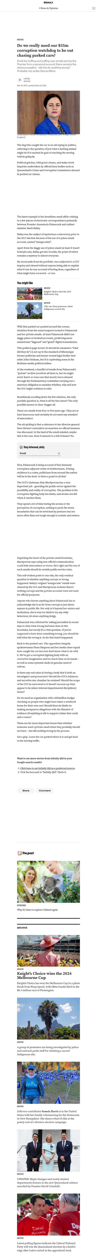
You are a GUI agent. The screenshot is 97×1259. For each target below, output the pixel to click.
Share (26, 790)
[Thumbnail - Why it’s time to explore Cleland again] (48, 886)
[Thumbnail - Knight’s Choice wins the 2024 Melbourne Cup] (48, 293)
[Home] (48, 3)
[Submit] (58, 453)
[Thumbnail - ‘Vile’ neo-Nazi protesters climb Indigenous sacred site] (48, 310)
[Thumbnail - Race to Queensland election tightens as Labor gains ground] (48, 1223)
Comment (45, 790)
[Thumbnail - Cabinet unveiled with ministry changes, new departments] (48, 1158)
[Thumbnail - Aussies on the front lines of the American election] (48, 1093)
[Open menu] (93, 8)
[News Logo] (48, 8)
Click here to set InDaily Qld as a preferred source (47, 768)
